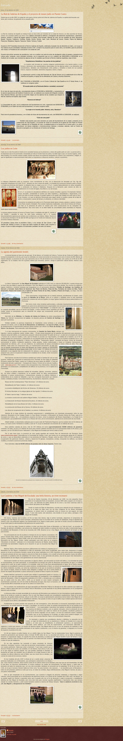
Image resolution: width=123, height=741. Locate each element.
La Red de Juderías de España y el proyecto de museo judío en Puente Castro (33, 14)
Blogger (47, 739)
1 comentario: (15, 140)
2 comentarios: (16, 715)
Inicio (41, 721)
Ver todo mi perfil (11, 734)
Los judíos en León (9, 148)
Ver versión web (41, 724)
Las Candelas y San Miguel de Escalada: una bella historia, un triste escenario (34, 496)
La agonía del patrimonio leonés (14, 252)
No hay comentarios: (17, 243)
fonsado (5, 5)
